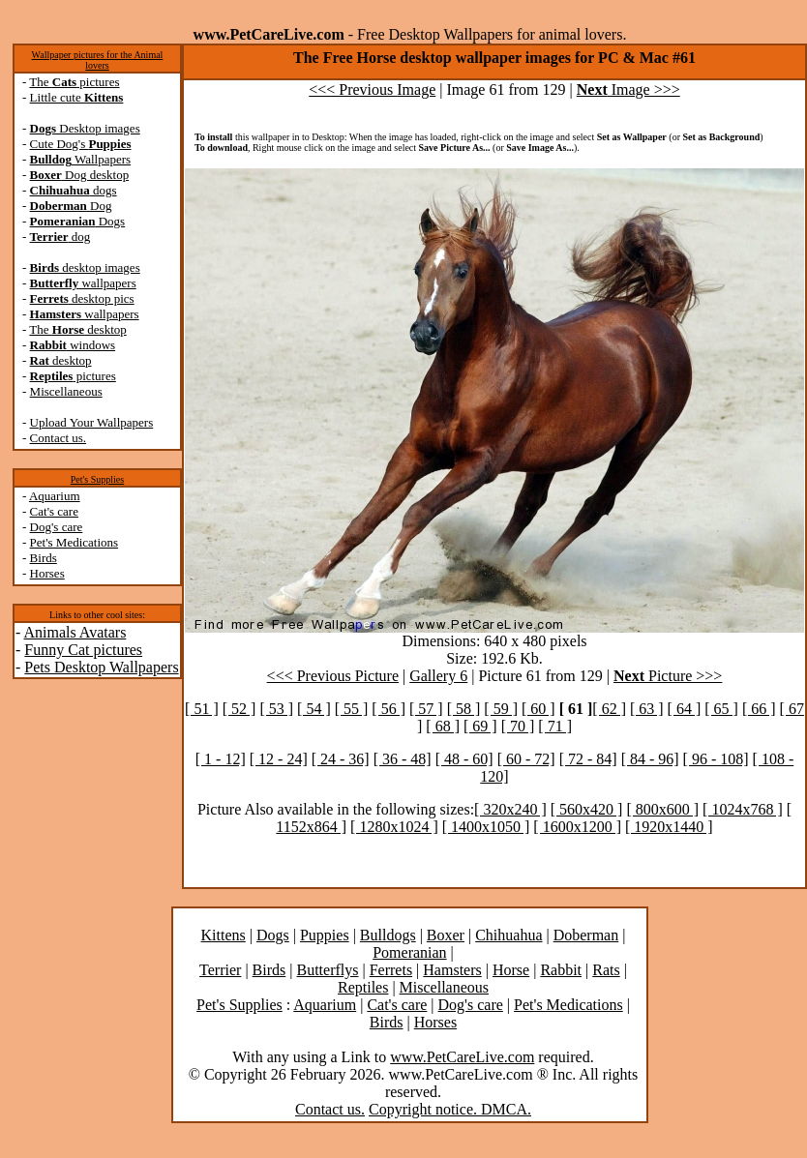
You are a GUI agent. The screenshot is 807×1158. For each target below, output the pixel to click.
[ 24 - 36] (341, 759)
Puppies (324, 935)
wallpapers (83, 283)
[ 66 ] (759, 708)
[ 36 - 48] (403, 759)
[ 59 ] (501, 708)
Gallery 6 (438, 676)
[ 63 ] (647, 708)
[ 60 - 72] (526, 759)
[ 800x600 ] (662, 809)
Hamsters (452, 970)
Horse (511, 970)
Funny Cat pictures (83, 649)
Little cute (77, 97)
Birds (43, 557)
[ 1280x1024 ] (394, 826)
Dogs (78, 221)
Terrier (220, 970)
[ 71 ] (555, 726)
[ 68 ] (443, 726)
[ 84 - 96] (650, 759)
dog (60, 236)
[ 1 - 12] (220, 759)
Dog (71, 205)
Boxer (445, 935)
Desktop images (85, 128)
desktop (61, 360)
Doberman (586, 935)
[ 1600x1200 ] (577, 826)
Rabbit (561, 970)
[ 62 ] (609, 708)
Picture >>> (667, 676)
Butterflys (327, 970)
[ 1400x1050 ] (486, 826)
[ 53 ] (276, 708)
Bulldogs (388, 935)
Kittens (223, 935)
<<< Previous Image (372, 89)
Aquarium (54, 496)
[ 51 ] (202, 708)
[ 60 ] (538, 708)
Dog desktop (80, 174)
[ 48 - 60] (464, 759)
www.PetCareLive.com (462, 1057)
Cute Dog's (81, 143)
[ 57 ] (426, 708)
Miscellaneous (66, 391)
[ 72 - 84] (588, 759)
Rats (605, 970)
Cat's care (54, 511)
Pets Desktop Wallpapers (101, 667)
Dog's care (56, 527)
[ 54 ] (314, 708)
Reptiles (363, 987)
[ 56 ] (388, 708)
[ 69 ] (480, 726)
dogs (73, 190)
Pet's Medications (74, 542)
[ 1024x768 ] (742, 809)
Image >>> (628, 89)
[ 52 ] (239, 708)
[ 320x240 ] (510, 809)
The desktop (77, 329)
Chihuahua (508, 935)
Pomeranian (409, 952)
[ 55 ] (352, 708)
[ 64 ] (685, 708)
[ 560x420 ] (587, 809)
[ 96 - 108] (716, 759)
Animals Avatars (74, 632)
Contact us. (58, 438)
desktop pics (82, 298)
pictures (73, 376)
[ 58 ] (464, 708)
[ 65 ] (721, 708)
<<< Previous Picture (333, 676)
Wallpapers (81, 159)
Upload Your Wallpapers (92, 422)
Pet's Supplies (97, 479)
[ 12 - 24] (279, 759)
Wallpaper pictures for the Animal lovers (98, 60)
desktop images (85, 267)
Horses (47, 573)
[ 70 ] (518, 726)
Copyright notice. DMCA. (450, 1109)
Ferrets (391, 970)
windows (73, 345)
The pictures (74, 81)
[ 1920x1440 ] (669, 826)
